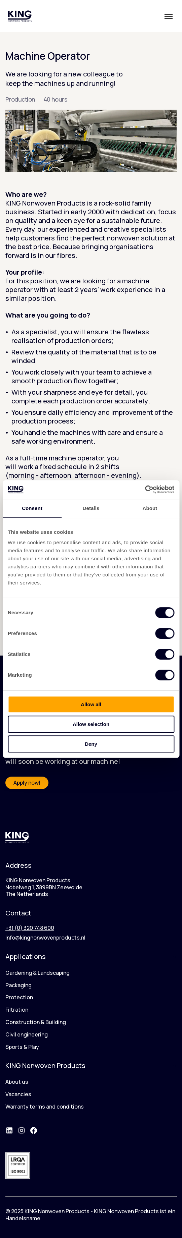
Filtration (16, 1009)
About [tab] (150, 508)
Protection (19, 997)
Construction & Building (35, 1022)
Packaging (18, 985)
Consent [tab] (32, 508)
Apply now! (26, 782)
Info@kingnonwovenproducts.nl (45, 937)
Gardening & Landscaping (37, 972)
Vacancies (18, 1094)
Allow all (91, 704)
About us (16, 1081)
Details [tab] (91, 508)
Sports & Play (22, 1047)
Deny (91, 744)
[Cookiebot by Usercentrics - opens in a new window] (144, 489)
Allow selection (91, 724)
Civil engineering (26, 1034)
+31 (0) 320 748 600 (29, 928)
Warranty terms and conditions (44, 1106)
